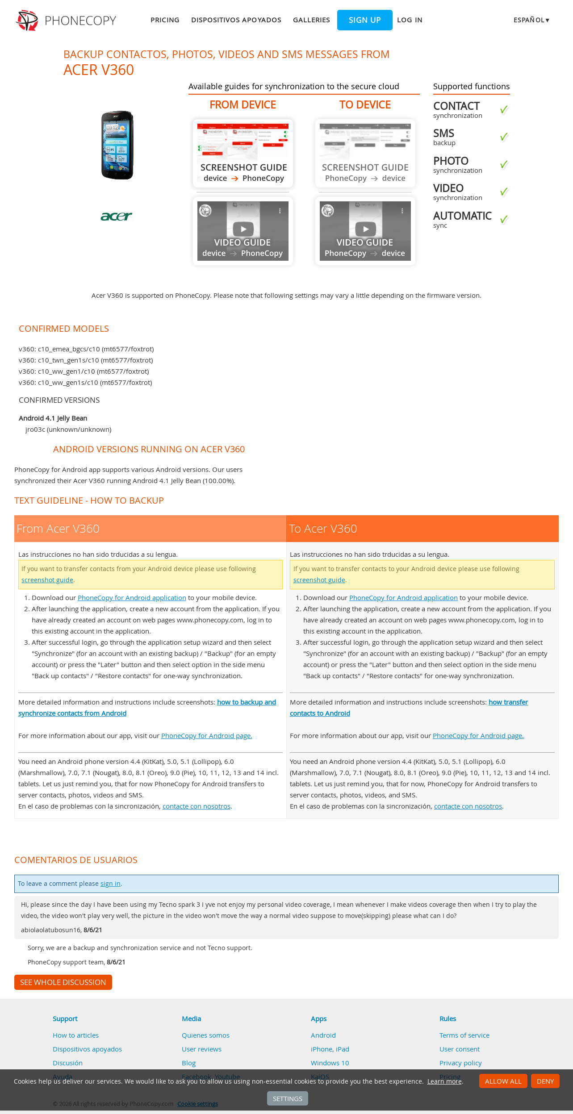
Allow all (503, 1080)
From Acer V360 (243, 153)
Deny (545, 1080)
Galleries (311, 19)
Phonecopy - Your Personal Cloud (67, 20)
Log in (409, 19)
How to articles (76, 1035)
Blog (189, 1062)
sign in (110, 884)
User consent (459, 1048)
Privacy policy (460, 1062)
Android (323, 1035)
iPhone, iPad (330, 1048)
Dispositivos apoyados (236, 19)
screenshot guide (47, 580)
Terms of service (464, 1035)
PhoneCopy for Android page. (206, 735)
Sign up (365, 20)
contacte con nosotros (196, 805)
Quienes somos (206, 1035)
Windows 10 (330, 1062)
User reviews (202, 1048)
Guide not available (243, 231)
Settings (287, 1098)
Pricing (165, 19)
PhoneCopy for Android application (132, 597)
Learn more (444, 1081)
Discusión (68, 1062)
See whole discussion (63, 982)
